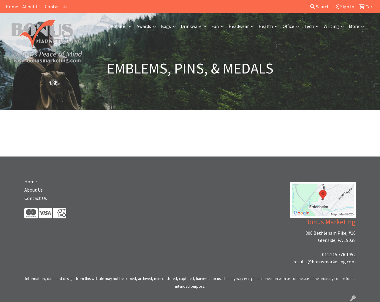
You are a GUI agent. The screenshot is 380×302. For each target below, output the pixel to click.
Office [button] (288, 26)
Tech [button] (309, 26)
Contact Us (56, 7)
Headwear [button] (239, 26)
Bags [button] (166, 26)
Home (12, 7)
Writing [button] (331, 26)
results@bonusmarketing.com (324, 262)
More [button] (354, 26)
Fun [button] (215, 26)
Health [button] (266, 26)
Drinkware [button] (191, 26)
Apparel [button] (119, 26)
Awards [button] (144, 26)
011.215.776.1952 (339, 254)
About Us (31, 7)
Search (320, 7)
